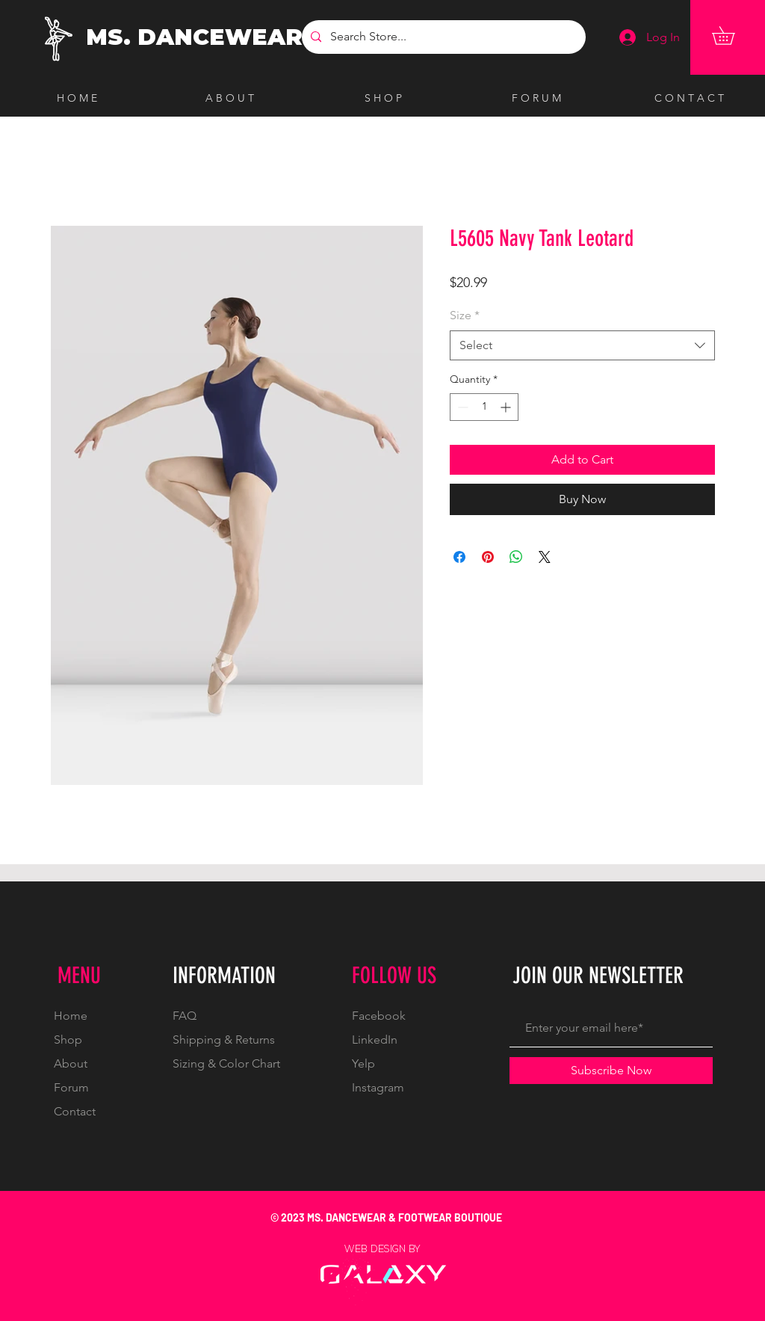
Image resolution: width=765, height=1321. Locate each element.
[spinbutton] (484, 407)
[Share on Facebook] (459, 557)
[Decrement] (461, 407)
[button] (732, 35)
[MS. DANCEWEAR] (197, 37)
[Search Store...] (442, 37)
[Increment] (507, 407)
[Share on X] (545, 557)
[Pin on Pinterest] (488, 557)
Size (465, 315)
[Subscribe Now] (611, 1070)
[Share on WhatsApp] (516, 557)
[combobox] (582, 345)
